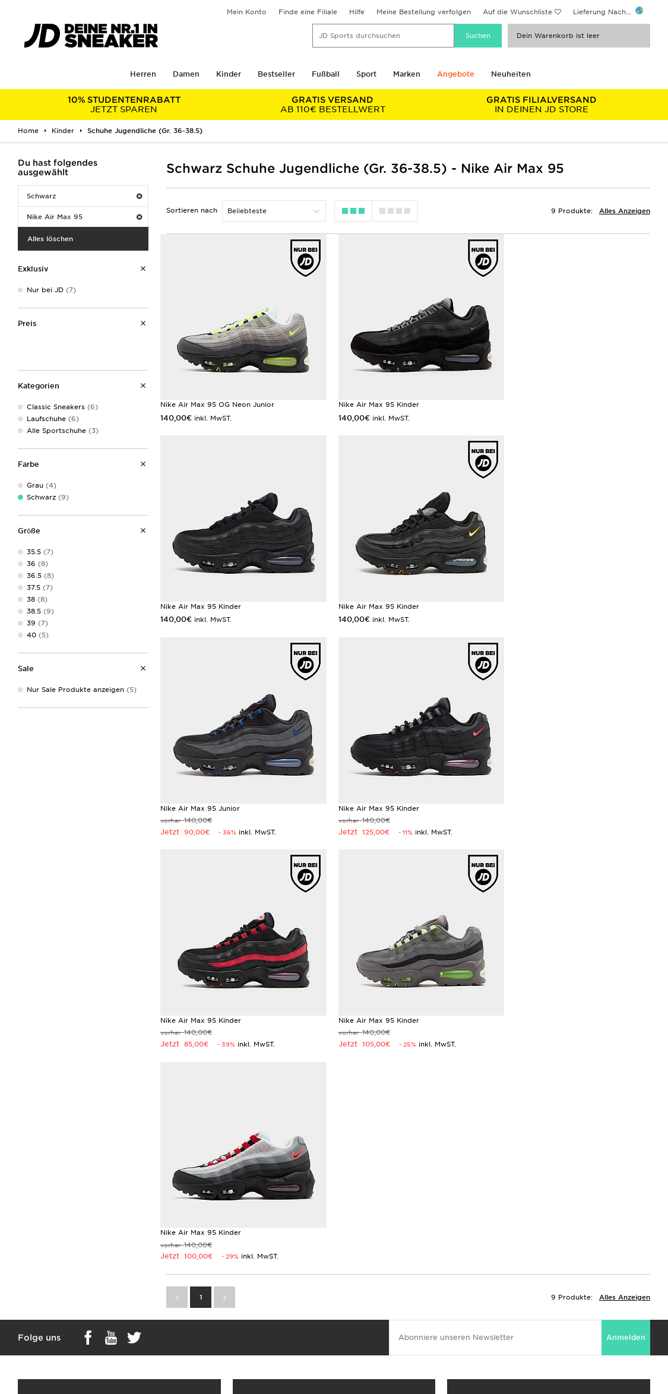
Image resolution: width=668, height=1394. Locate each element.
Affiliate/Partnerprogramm (381, 1288)
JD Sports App (38, 1326)
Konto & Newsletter (207, 1301)
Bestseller (276, 73)
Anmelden (625, 909)
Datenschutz (517, 1288)
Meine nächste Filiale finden (334, 1164)
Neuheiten (511, 73)
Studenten (30, 1288)
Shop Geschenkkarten (119, 1145)
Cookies (509, 1301)
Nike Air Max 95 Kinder (373, 400)
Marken (406, 73)
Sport (366, 73)
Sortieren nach (191, 210)
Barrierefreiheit (521, 1326)
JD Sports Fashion (366, 1276)
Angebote (455, 73)
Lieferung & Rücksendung (217, 1276)
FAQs (182, 1263)
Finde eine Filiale (307, 12)
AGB (503, 1263)
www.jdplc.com (118, 1385)
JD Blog (25, 1338)
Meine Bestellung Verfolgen (220, 1326)
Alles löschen (50, 239)
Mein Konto (247, 12)
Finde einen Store (204, 1313)
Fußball (326, 73)
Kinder (228, 73)
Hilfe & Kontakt (199, 1288)
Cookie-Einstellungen (532, 1313)
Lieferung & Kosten (45, 1263)
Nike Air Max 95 (84, 217)
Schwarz (84, 196)
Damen (186, 73)
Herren (143, 73)
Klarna (23, 1313)
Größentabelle (36, 1276)
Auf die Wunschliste (517, 12)
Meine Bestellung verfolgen (423, 12)
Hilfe (357, 12)
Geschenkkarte (38, 1301)
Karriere (348, 1263)
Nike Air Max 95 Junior (373, 597)
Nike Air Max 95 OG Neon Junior (217, 400)
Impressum (514, 1276)
